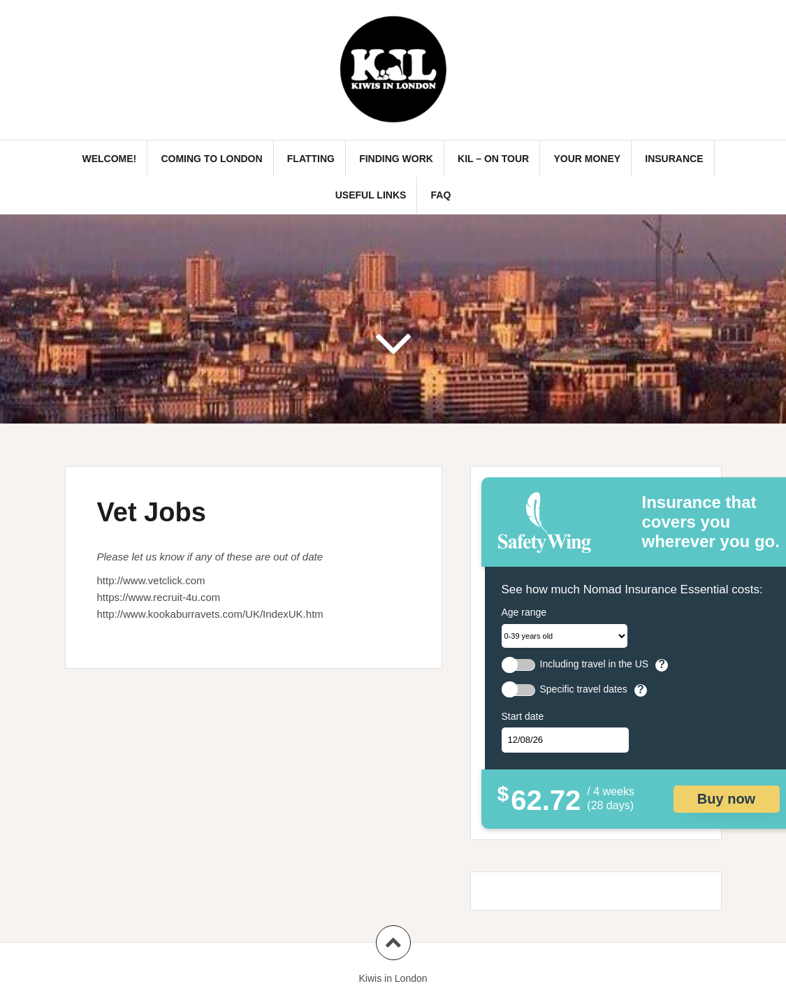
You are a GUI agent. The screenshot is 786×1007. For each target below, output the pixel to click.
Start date (523, 716)
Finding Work (396, 158)
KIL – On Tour (493, 158)
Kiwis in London (392, 978)
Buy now (726, 798)
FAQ (441, 195)
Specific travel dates (583, 689)
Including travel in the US (594, 664)
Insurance (674, 158)
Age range (524, 612)
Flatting (311, 158)
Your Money (586, 158)
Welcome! (109, 158)
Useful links (371, 195)
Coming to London (211, 158)
